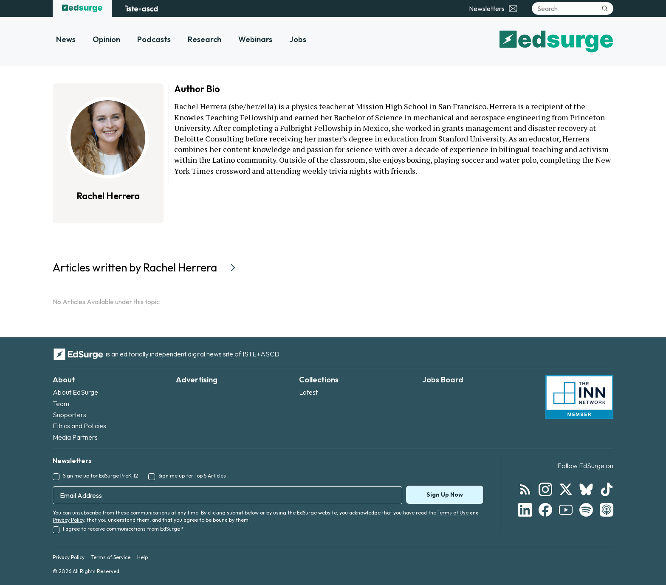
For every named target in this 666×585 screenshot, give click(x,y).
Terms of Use (452, 512)
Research (204, 39)
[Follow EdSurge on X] (566, 489)
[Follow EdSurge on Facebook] (545, 510)
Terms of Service (110, 557)
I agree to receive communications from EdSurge (123, 529)
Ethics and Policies (79, 425)
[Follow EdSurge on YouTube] (566, 510)
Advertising (196, 379)
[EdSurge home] (82, 8)
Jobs (297, 39)
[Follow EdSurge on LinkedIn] (525, 510)
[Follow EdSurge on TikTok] (606, 489)
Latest (308, 392)
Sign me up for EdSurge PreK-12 (100, 475)
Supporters (69, 414)
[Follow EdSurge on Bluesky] (586, 489)
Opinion (106, 39)
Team (61, 403)
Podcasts (154, 39)
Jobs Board (442, 379)
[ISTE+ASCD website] (141, 8)
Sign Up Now (444, 494)
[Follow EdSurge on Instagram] (545, 489)
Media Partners (75, 437)
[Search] (572, 8)
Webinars (255, 39)
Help (142, 557)
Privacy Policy (68, 520)
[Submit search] (605, 8)
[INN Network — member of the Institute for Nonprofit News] (579, 397)
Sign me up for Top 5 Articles (192, 475)
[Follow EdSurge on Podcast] (606, 510)
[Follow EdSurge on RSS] (525, 489)
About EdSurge (75, 392)
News (66, 39)
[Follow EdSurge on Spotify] (586, 510)
